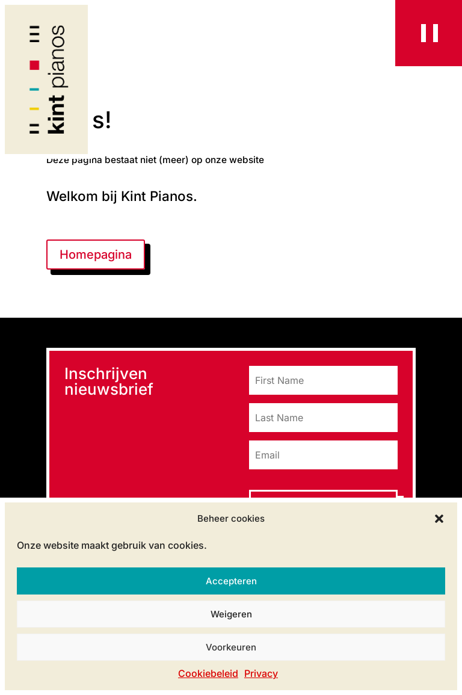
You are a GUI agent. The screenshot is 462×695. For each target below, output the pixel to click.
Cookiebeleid (208, 673)
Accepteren (231, 581)
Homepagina (96, 254)
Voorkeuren (231, 647)
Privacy (261, 673)
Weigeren (231, 614)
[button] (439, 519)
